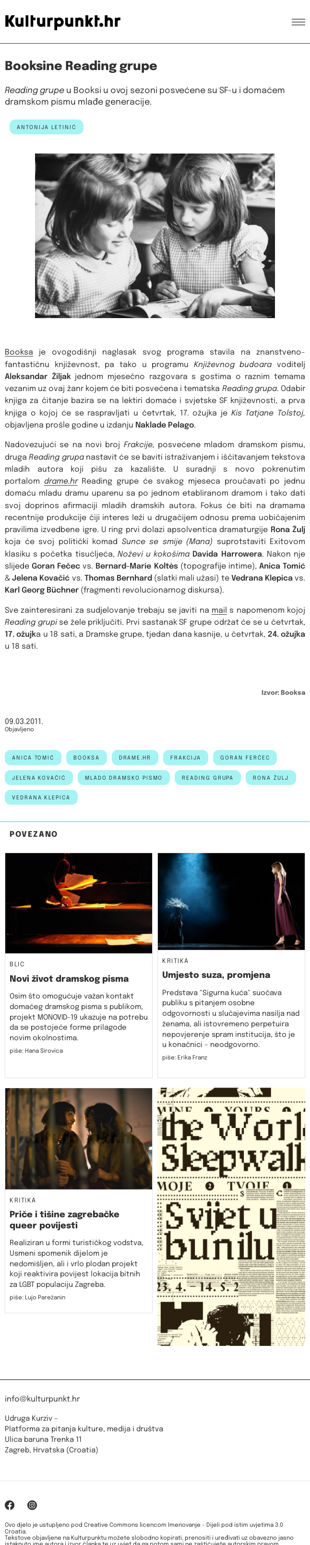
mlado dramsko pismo (124, 778)
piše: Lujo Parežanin (37, 1298)
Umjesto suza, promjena (216, 975)
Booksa (19, 352)
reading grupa (208, 778)
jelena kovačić (39, 778)
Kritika (175, 961)
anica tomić (33, 758)
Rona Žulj (270, 778)
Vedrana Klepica (41, 798)
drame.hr (135, 758)
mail (219, 610)
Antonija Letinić (46, 128)
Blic (17, 965)
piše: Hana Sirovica (36, 1051)
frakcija (185, 758)
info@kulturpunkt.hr (42, 1399)
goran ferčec (245, 758)
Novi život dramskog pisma (69, 979)
